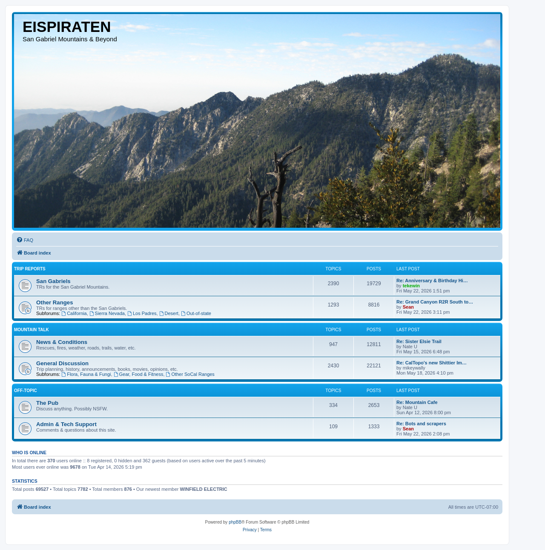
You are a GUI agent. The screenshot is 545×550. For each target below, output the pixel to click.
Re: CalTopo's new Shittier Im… (431, 362)
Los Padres (142, 313)
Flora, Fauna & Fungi (86, 374)
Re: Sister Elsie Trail (419, 341)
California (73, 313)
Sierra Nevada (107, 313)
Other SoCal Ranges (190, 374)
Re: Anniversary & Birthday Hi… (432, 280)
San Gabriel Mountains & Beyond (70, 39)
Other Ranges (54, 302)
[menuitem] (24, 240)
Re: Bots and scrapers (421, 423)
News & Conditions (61, 342)
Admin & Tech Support (66, 424)
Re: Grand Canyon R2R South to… (434, 301)
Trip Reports (30, 268)
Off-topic (25, 390)
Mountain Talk (31, 329)
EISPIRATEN (67, 26)
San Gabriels (53, 281)
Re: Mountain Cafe (417, 402)
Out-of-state (196, 313)
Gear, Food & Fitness (139, 374)
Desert (168, 313)
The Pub (47, 403)
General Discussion (62, 363)
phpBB (235, 522)
